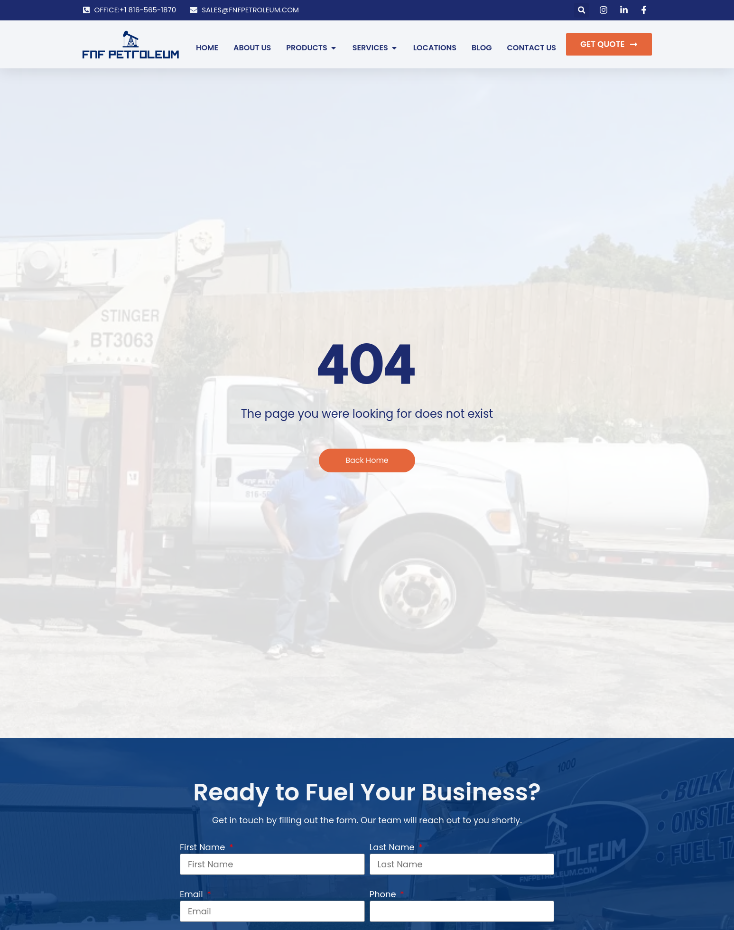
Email (192, 894)
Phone (384, 894)
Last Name (393, 847)
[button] (581, 10)
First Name (203, 847)
